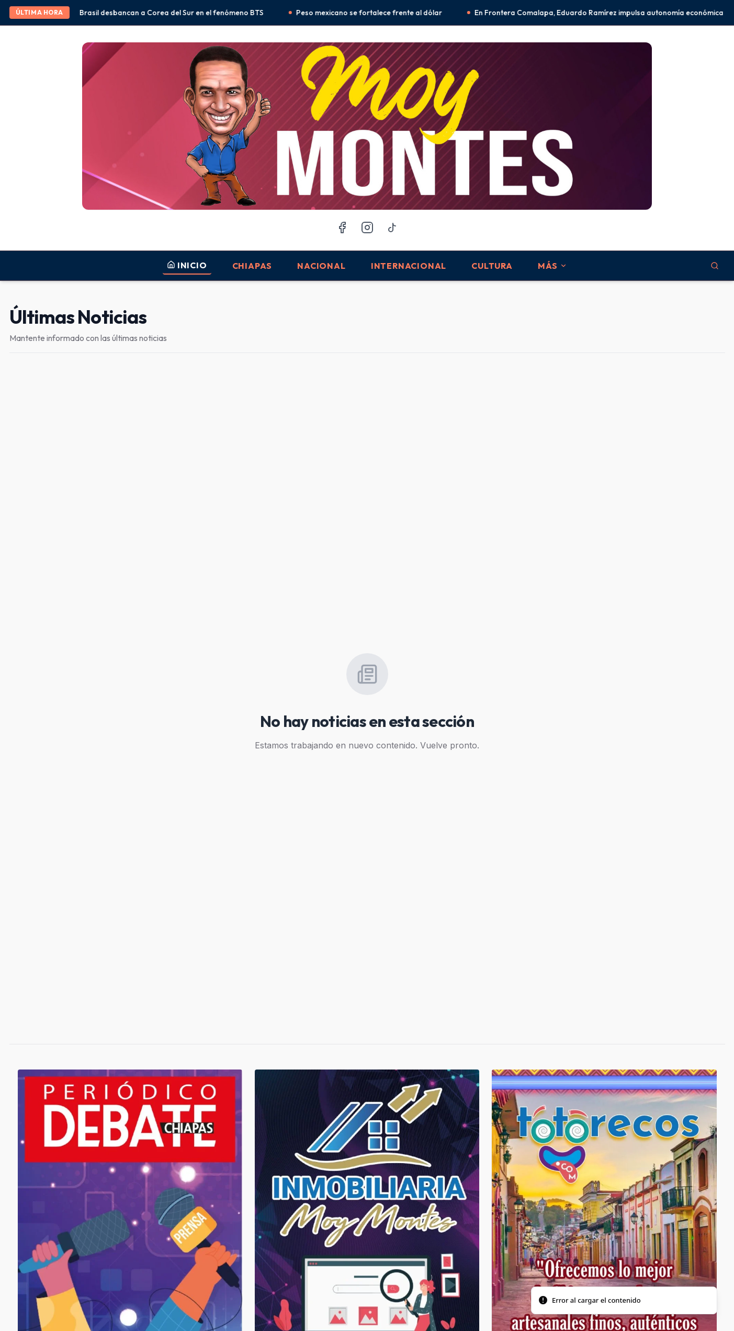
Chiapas (252, 265)
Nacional (321, 265)
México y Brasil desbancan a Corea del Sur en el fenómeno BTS (164, 12)
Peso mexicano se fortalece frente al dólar (377, 12)
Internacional (408, 265)
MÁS (552, 265)
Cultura (492, 265)
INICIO (187, 265)
